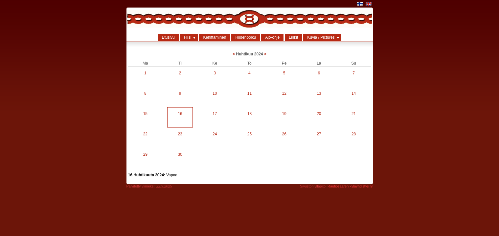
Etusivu (168, 37)
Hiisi (188, 37)
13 (319, 93)
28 (354, 134)
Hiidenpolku (245, 37)
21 (354, 113)
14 (354, 93)
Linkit (293, 37)
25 (249, 134)
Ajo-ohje (272, 37)
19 (284, 113)
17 (215, 113)
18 (249, 113)
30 (180, 154)
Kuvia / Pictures (320, 37)
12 (284, 93)
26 (284, 134)
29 (145, 154)
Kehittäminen (214, 37)
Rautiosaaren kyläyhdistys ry (350, 186)
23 (180, 134)
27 (319, 134)
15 (145, 113)
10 (215, 93)
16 (180, 113)
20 (319, 113)
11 (249, 93)
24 (215, 134)
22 (145, 134)
